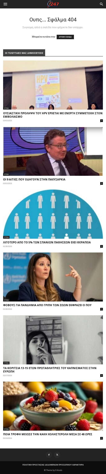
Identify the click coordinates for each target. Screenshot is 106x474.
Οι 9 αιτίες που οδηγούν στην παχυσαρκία (34, 179)
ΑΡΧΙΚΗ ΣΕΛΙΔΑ (65, 37)
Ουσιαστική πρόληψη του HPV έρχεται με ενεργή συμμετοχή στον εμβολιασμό (53, 114)
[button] (101, 4)
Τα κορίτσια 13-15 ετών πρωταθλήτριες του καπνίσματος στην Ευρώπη (50, 369)
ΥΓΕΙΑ (6, 108)
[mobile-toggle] (5, 4)
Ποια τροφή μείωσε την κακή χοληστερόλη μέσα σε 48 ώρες (47, 434)
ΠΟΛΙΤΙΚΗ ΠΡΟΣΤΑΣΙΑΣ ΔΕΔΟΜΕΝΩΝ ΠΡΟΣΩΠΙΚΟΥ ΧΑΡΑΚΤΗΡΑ (53, 464)
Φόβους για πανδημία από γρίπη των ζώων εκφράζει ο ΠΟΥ (47, 305)
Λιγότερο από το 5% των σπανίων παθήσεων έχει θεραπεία (47, 242)
